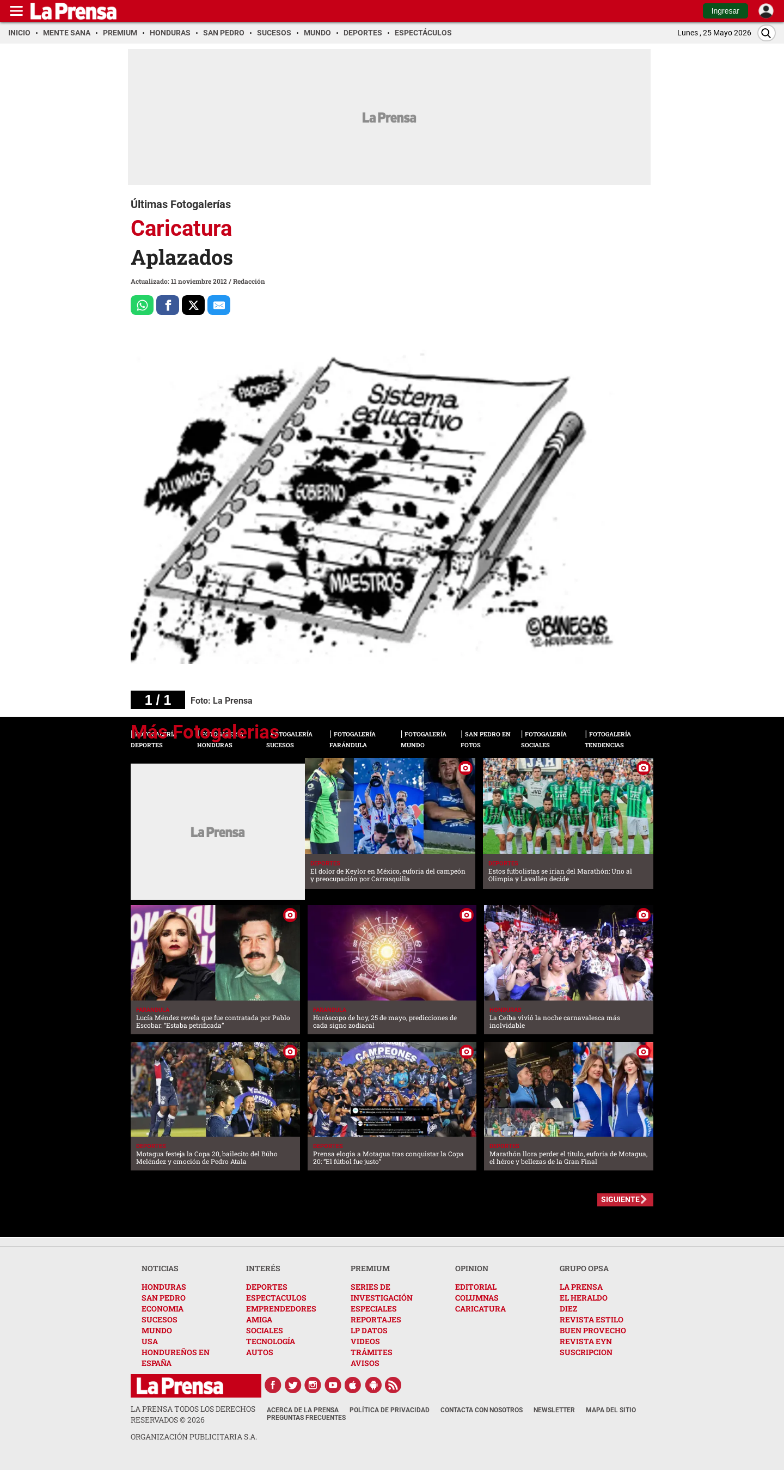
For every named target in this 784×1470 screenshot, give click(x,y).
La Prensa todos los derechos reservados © (193, 1414)
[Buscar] (766, 33)
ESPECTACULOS (276, 1297)
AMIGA (259, 1319)
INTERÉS (263, 1268)
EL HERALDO (584, 1297)
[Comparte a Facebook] (167, 305)
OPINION (471, 1268)
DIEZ (568, 1308)
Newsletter (554, 1410)
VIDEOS (365, 1341)
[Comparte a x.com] (193, 305)
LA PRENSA (581, 1287)
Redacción (249, 281)
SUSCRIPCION (586, 1352)
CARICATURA (480, 1308)
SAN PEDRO (164, 1297)
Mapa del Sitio (611, 1410)
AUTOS (259, 1352)
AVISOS (365, 1363)
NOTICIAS (160, 1268)
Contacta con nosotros (481, 1410)
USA (150, 1341)
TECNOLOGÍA (270, 1341)
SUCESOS (159, 1319)
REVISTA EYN (586, 1341)
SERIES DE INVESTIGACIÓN (382, 1292)
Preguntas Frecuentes (306, 1418)
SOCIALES (264, 1330)
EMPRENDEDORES (281, 1308)
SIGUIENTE (620, 1199)
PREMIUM (370, 1268)
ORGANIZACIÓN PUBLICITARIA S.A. (194, 1436)
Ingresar (725, 11)
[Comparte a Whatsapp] (142, 305)
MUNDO (157, 1330)
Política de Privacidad (390, 1410)
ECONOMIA (162, 1308)
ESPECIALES (374, 1308)
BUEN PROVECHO (593, 1330)
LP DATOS (369, 1330)
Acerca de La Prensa (303, 1410)
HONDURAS (164, 1287)
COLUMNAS (477, 1297)
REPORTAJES (376, 1319)
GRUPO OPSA (584, 1268)
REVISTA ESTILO (591, 1319)
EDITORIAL (476, 1287)
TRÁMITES (372, 1352)
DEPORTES (266, 1287)
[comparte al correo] (218, 305)
